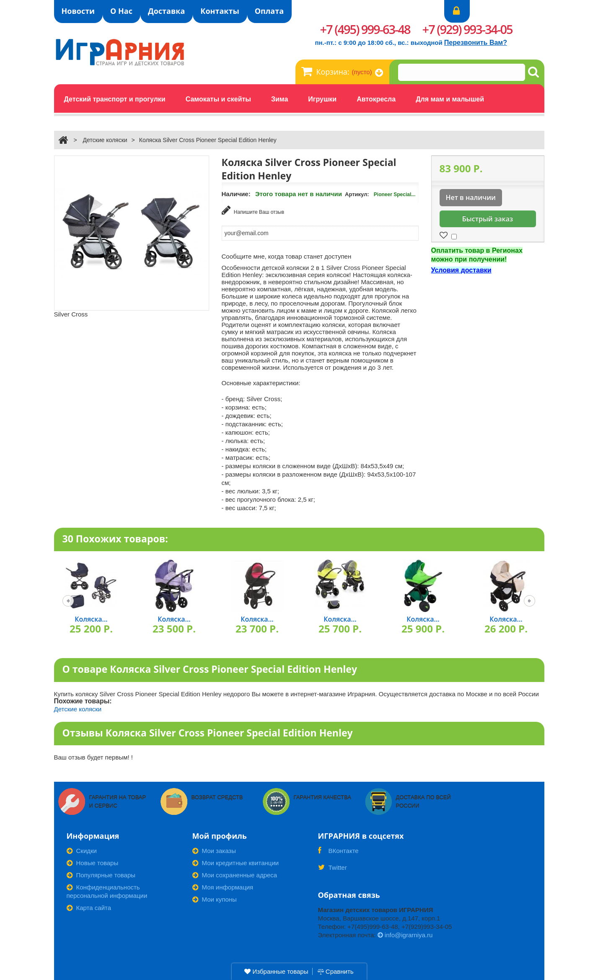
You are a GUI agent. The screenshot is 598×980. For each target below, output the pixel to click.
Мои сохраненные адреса (234, 874)
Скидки (82, 849)
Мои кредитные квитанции (235, 862)
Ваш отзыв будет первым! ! (93, 756)
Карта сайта (89, 906)
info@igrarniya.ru (405, 934)
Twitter (332, 869)
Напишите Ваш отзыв (253, 210)
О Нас (121, 11)
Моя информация (223, 886)
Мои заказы (214, 849)
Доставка (166, 11)
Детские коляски (105, 140)
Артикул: (357, 194)
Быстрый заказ (487, 218)
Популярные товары (101, 874)
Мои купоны (214, 898)
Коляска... (91, 618)
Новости (78, 11)
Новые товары (93, 862)
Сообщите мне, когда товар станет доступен (287, 255)
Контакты (219, 11)
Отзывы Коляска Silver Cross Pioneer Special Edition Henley (207, 731)
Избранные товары (276, 971)
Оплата (269, 11)
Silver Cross (71, 314)
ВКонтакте (338, 852)
